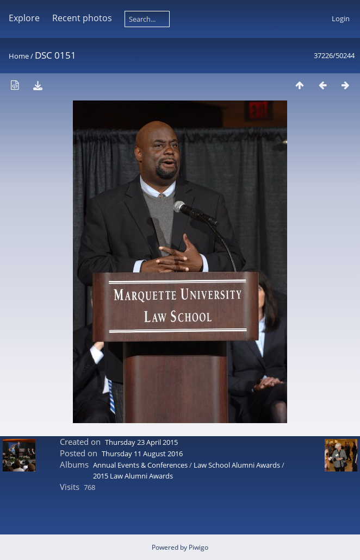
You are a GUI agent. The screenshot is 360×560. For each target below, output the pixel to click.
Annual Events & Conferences (140, 465)
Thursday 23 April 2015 (141, 442)
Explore (24, 18)
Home (19, 56)
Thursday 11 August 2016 (142, 453)
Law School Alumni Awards (237, 465)
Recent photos (82, 18)
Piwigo (198, 547)
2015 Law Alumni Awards (133, 476)
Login (341, 18)
